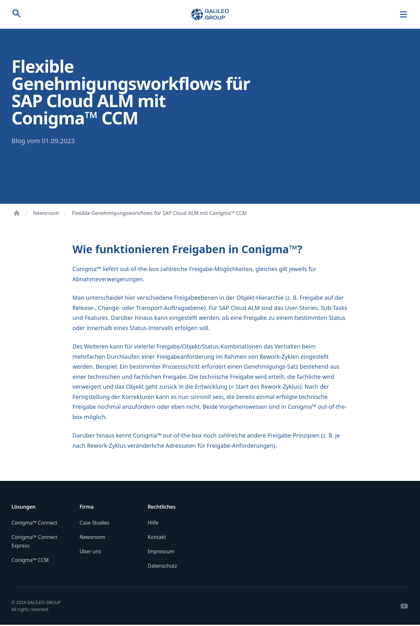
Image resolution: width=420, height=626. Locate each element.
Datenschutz (162, 565)
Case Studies (95, 522)
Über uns (90, 551)
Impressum (161, 551)
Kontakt (157, 537)
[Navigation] (403, 14)
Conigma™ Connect (34, 522)
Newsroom (46, 213)
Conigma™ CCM (30, 559)
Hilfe (153, 522)
